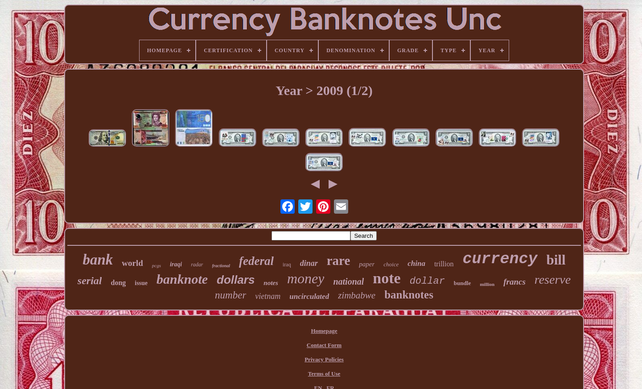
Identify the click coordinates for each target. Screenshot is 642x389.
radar (197, 264)
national (348, 281)
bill (556, 260)
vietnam (267, 296)
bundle (462, 283)
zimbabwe (356, 295)
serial (90, 280)
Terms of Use (324, 373)
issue (141, 283)
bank (97, 260)
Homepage (324, 330)
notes (270, 282)
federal (256, 261)
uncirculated (309, 296)
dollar (427, 281)
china (416, 263)
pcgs (156, 265)
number (230, 295)
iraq (287, 264)
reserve (553, 279)
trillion (444, 264)
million (487, 284)
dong (118, 282)
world (132, 263)
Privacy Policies (324, 359)
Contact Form (324, 345)
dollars (236, 279)
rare (338, 260)
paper (366, 264)
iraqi (176, 264)
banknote (182, 279)
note (386, 278)
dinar (309, 263)
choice (391, 264)
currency (499, 259)
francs (514, 281)
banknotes (408, 295)
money (306, 278)
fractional (221, 265)
